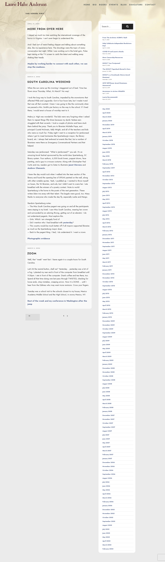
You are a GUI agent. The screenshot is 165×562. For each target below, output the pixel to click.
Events (113, 4)
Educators (136, 4)
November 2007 (108, 419)
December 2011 (108, 239)
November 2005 (108, 513)
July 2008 (105, 388)
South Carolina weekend (49, 82)
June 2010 (106, 297)
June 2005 (106, 533)
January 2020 (107, 121)
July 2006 (105, 482)
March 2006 (106, 498)
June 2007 (106, 439)
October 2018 (107, 140)
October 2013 (107, 180)
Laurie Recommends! (110, 97)
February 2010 (107, 313)
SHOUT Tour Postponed (111, 63)
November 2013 (108, 176)
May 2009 (106, 348)
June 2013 (106, 195)
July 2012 (105, 215)
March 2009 (106, 356)
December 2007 (108, 415)
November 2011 (108, 242)
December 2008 (108, 368)
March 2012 (106, 227)
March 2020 (106, 117)
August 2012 (107, 211)
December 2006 (108, 462)
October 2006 (107, 470)
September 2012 (108, 207)
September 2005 (108, 521)
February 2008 (107, 407)
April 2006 (106, 494)
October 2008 (107, 376)
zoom (31, 253)
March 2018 (106, 160)
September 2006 (108, 474)
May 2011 (105, 258)
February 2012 (107, 231)
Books (103, 4)
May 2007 (106, 443)
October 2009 (107, 329)
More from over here (45, 29)
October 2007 (107, 423)
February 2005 (107, 549)
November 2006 (108, 466)
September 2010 (108, 286)
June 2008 (106, 392)
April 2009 (106, 352)
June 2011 (105, 254)
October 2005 (107, 517)
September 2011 (108, 246)
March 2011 (106, 262)
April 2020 (106, 113)
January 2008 (107, 411)
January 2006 (107, 506)
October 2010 (107, 282)
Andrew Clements (36, 168)
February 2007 (107, 454)
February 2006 (107, 502)
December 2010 (108, 274)
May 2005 (106, 537)
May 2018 (105, 156)
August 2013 (107, 187)
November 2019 (108, 125)
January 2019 (107, 136)
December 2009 (108, 321)
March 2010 (106, 309)
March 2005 (106, 545)
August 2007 (107, 431)
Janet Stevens (75, 164)
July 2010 (105, 293)
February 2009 (107, 360)
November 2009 (108, 325)
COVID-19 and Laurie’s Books (113, 52)
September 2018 (108, 144)
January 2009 (107, 364)
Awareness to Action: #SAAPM (113, 91)
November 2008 (108, 372)
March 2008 (106, 403)
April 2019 (106, 129)
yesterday (68, 222)
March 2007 (106, 451)
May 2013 (105, 199)
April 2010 (106, 305)
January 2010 (107, 317)
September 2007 (108, 427)
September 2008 (108, 380)
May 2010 (106, 301)
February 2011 (107, 266)
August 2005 (107, 525)
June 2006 (106, 486)
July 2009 (105, 341)
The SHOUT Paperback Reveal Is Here (116, 69)
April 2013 (106, 203)
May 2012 (105, 219)
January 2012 (107, 235)
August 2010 (107, 290)
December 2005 (108, 510)
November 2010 (108, 278)
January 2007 (107, 458)
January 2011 (107, 270)
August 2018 (107, 148)
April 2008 (106, 400)
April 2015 (106, 172)
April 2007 (106, 447)
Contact (150, 4)
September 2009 (108, 333)
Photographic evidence (39, 238)
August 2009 (107, 337)
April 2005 (106, 541)
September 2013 (108, 183)
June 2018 (106, 152)
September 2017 (108, 168)
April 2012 (106, 223)
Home (87, 4)
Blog (124, 4)
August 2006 (107, 478)
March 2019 (106, 132)
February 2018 (107, 164)
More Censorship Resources (112, 57)
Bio (95, 4)
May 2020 (106, 109)
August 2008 (107, 384)
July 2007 (105, 435)
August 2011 (106, 250)
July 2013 (105, 191)
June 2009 (106, 345)
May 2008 (106, 396)
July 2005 (105, 529)
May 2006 (106, 490)
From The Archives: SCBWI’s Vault (114, 38)
